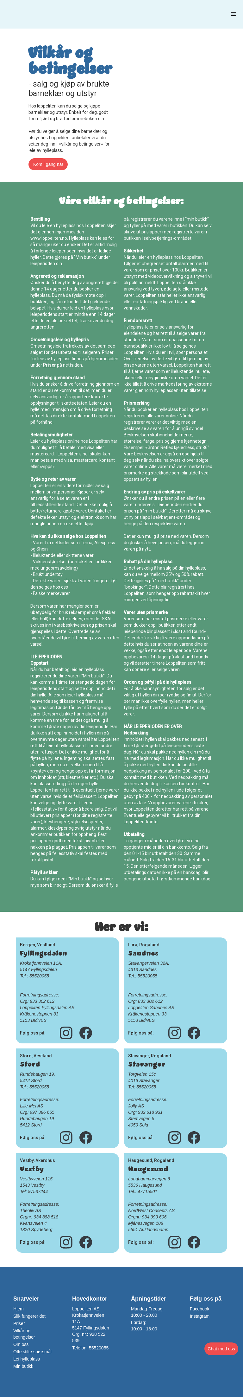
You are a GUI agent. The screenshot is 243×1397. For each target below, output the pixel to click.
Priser (49, 365)
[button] (233, 14)
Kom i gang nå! (48, 164)
